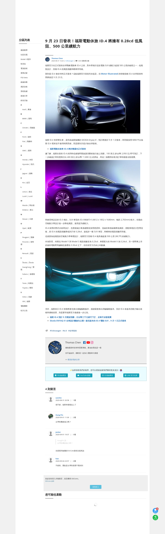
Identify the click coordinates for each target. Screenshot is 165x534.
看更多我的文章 (74, 359)
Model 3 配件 (26, 59)
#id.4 (65, 330)
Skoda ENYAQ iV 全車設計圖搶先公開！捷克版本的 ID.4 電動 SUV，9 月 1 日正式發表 (88, 320)
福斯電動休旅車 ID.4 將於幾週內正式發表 (68, 148)
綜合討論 (24, 100)
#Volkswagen (56, 330)
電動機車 (24, 306)
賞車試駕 (24, 73)
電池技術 (24, 68)
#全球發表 (72, 330)
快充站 (23, 64)
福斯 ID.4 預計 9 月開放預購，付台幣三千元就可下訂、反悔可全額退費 (80, 317)
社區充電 (24, 54)
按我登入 (95, 487)
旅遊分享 (24, 96)
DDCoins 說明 (49, 481)
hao (57, 458)
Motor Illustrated (109, 73)
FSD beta (24, 77)
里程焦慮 (24, 91)
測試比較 (24, 86)
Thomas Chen (57, 58)
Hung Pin (59, 415)
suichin (59, 398)
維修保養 (24, 82)
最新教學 (24, 50)
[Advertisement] (82, 21)
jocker (58, 432)
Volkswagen (69, 61)
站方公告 (24, 310)
